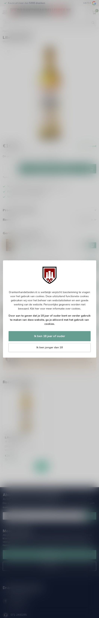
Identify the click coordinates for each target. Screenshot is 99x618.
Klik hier (34, 308)
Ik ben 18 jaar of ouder (49, 336)
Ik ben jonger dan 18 (49, 347)
